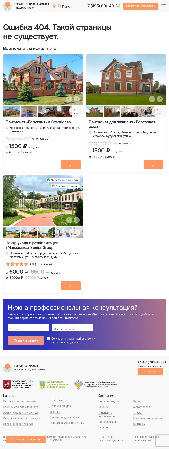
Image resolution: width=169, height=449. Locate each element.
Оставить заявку (26, 341)
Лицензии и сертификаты (106, 414)
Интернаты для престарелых (21, 418)
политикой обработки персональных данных (73, 340)
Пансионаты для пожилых (19, 402)
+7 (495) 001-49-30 (103, 6)
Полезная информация (147, 418)
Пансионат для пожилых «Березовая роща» (122, 124)
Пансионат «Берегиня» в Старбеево (38, 122)
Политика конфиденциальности (113, 439)
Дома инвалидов (60, 406)
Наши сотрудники (109, 402)
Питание (103, 428)
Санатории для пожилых (65, 417)
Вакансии (104, 407)
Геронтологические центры (66, 423)
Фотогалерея (141, 407)
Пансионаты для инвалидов (21, 407)
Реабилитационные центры (20, 413)
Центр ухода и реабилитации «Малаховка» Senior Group (32, 245)
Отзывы (138, 413)
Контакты (139, 424)
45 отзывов (43, 264)
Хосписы (55, 412)
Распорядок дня (108, 422)
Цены (136, 402)
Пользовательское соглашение (147, 439)
